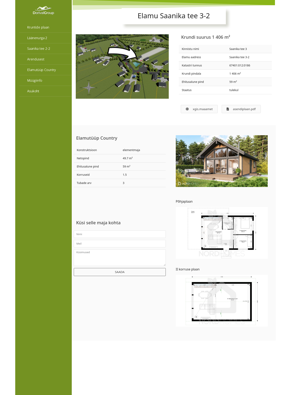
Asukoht (33, 91)
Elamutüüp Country (41, 70)
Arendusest (35, 59)
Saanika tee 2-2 (38, 48)
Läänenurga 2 (37, 38)
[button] (241, 109)
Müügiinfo (34, 80)
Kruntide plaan (38, 27)
